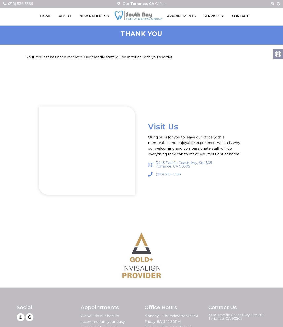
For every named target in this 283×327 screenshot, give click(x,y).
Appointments (181, 16)
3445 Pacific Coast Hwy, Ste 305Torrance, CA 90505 (184, 164)
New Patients (92, 16)
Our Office (144, 4)
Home (45, 16)
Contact (240, 16)
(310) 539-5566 (20, 4)
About (65, 16)
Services (212, 16)
